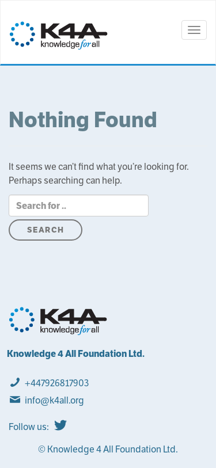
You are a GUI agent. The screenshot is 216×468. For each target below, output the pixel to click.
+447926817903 (57, 383)
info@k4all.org (54, 400)
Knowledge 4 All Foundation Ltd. (76, 354)
